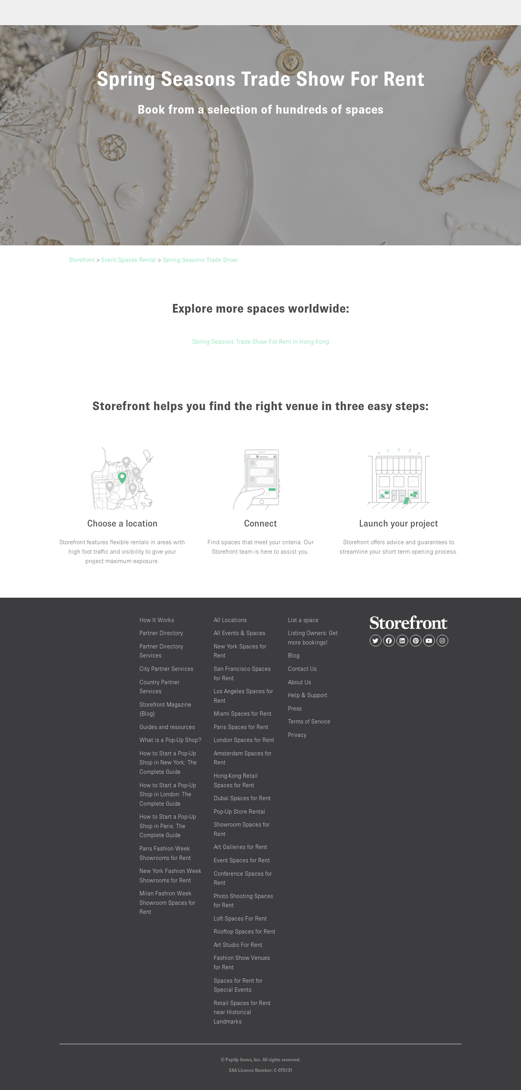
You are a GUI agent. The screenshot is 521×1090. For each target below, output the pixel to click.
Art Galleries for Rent (240, 846)
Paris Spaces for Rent (241, 727)
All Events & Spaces (239, 633)
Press (295, 708)
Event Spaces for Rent (242, 860)
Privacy (297, 734)
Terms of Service (309, 721)
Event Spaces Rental (128, 259)
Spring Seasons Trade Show (200, 259)
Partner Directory (161, 633)
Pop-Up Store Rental (239, 811)
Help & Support (307, 695)
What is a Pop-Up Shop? (170, 739)
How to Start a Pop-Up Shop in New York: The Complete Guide (168, 762)
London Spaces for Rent (244, 739)
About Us (299, 682)
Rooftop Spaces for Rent (244, 931)
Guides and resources (167, 727)
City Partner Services (166, 668)
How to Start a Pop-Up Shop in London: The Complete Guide (167, 794)
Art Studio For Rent (238, 944)
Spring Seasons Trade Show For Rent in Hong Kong (260, 341)
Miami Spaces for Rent (243, 713)
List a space (303, 620)
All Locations (230, 620)
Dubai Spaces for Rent (242, 798)
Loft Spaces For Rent (240, 918)
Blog (293, 655)
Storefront (82, 259)
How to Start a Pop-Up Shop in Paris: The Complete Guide (167, 825)
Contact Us (302, 668)
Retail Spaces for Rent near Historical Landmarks (242, 1012)
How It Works (156, 620)
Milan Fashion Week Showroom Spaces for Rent (167, 902)
